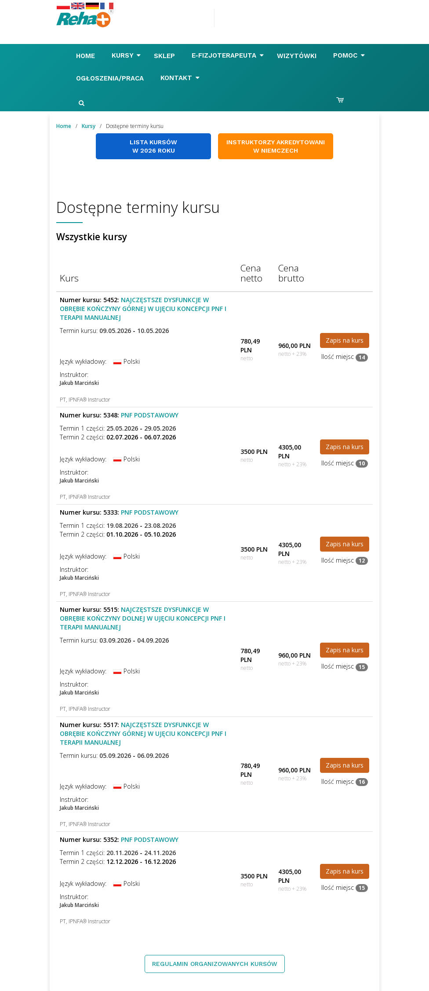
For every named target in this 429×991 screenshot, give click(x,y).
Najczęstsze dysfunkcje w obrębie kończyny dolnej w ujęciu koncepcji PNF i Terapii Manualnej (142, 618)
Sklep (165, 56)
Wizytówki (298, 56)
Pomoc (349, 55)
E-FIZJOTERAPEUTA (228, 55)
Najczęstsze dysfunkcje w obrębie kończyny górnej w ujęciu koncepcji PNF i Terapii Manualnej (143, 309)
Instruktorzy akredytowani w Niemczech (275, 146)
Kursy (126, 55)
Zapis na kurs (345, 340)
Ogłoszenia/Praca (111, 78)
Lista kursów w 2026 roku (153, 146)
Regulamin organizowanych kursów (214, 963)
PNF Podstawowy (149, 415)
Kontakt (180, 77)
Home (86, 56)
